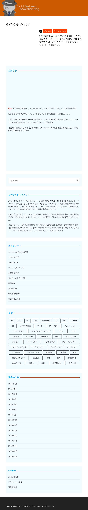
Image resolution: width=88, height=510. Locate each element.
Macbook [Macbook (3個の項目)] (46, 321)
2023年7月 (12, 384)
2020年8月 (12, 435)
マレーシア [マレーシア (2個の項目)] (16, 352)
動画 (10, 283)
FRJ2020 (51, 114)
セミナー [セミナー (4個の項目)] (29, 336)
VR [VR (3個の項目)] (56, 321)
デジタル (47, 31)
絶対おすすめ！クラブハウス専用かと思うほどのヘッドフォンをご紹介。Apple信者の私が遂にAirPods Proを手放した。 (60, 39)
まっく (43, 45)
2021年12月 (12, 394)
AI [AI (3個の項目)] (12, 321)
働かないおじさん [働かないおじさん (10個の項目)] (19, 358)
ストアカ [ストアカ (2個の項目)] (15, 336)
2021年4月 (12, 404)
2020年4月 (12, 456)
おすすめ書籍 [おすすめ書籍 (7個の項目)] (25, 326)
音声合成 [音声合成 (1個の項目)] (72, 363)
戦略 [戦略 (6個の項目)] (58, 358)
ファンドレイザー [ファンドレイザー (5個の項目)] (69, 342)
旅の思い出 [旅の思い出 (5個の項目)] (16, 363)
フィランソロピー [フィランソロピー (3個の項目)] (38, 347)
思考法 (11, 288)
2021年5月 (12, 399)
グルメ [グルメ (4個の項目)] (60, 331)
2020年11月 (12, 425)
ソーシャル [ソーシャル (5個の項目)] (44, 336)
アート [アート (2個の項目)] (40, 326)
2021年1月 (12, 415)
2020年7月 (12, 441)
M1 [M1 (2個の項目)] (27, 321)
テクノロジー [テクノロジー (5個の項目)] (71, 336)
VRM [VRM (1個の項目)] (64, 321)
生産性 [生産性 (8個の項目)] (31, 363)
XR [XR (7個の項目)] (13, 326)
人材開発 (11, 273)
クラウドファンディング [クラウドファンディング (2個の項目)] (41, 331)
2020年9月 (12, 430)
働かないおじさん (15, 278)
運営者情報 (12, 487)
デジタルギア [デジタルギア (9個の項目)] (49, 342)
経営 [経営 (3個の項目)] (43, 363)
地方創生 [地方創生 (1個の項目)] (36, 358)
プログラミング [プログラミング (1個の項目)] (56, 347)
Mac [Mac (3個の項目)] (35, 321)
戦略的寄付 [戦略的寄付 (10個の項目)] (71, 358)
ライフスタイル (60, 31)
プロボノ (11, 262)
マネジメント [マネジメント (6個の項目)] (72, 347)
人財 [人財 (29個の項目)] (74, 352)
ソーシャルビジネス (16, 252)
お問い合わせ (13, 477)
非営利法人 (12, 299)
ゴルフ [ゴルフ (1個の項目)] (73, 331)
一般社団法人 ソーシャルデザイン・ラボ (33, 108)
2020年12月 (13, 420)
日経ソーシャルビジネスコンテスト (30, 128)
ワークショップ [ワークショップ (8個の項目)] (33, 352)
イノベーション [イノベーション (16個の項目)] (70, 326)
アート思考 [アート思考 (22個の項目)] (53, 326)
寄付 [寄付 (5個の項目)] (48, 358)
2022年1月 (12, 389)
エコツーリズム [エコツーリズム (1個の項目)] (18, 331)
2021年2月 (12, 410)
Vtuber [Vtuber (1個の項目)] (74, 321)
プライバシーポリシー (17, 482)
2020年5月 (12, 451)
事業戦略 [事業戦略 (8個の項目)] (49, 352)
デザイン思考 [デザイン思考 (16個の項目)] (31, 342)
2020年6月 (12, 446)
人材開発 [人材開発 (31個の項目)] (62, 352)
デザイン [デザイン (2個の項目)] (15, 342)
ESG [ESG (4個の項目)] (19, 321)
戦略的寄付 (12, 294)
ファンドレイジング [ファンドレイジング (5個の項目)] (18, 347)
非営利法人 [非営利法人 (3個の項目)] (57, 363)
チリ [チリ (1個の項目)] (57, 336)
